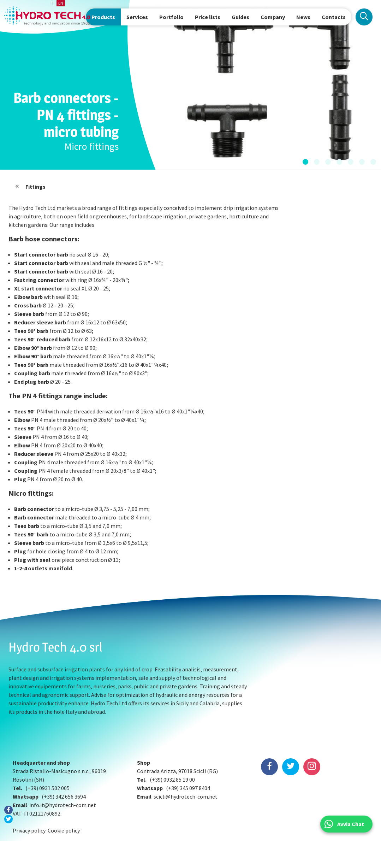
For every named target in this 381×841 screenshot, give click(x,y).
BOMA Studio (10, 831)
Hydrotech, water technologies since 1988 (47, 16)
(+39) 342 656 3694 (64, 760)
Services (137, 16)
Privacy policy (29, 794)
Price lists (207, 16)
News (303, 16)
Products (103, 16)
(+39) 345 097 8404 (188, 751)
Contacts (334, 16)
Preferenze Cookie (190, 832)
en (60, 3)
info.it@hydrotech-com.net (62, 768)
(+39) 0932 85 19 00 (172, 743)
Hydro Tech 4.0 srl (55, 647)
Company (273, 16)
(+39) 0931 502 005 (47, 751)
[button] (305, 162)
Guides (240, 16)
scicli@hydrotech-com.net (186, 760)
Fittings (35, 186)
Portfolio (171, 16)
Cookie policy (64, 794)
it (52, 3)
